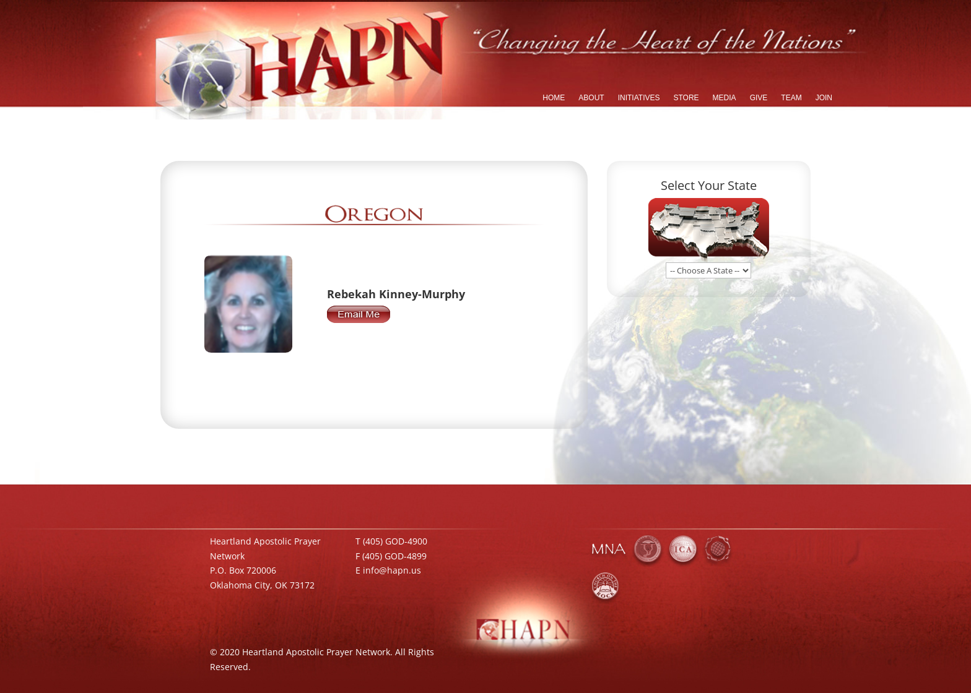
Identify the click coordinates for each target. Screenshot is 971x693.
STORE (686, 97)
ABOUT (591, 97)
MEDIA (724, 97)
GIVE (759, 97)
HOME (553, 97)
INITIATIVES (639, 97)
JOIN (824, 97)
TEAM (791, 97)
